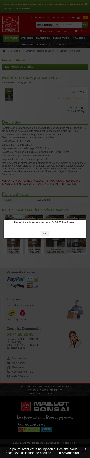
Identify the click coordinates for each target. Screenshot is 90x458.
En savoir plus (68, 453)
